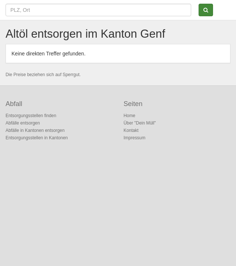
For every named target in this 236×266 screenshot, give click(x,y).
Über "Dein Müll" (140, 123)
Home (130, 115)
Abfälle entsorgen (23, 123)
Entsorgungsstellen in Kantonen (37, 137)
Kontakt (131, 130)
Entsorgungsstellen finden (31, 115)
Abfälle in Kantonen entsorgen (35, 130)
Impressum (135, 137)
